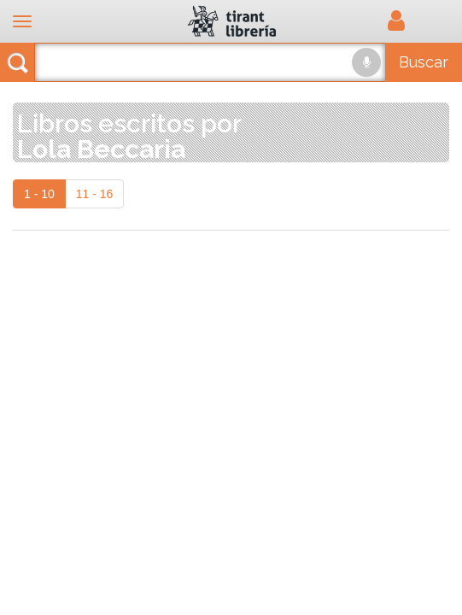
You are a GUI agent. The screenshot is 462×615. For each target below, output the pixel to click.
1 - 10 (39, 194)
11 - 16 (95, 194)
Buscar (423, 62)
